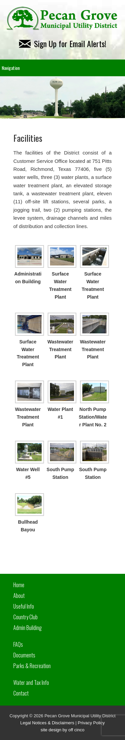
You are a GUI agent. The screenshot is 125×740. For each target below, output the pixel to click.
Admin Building (27, 628)
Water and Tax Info (31, 682)
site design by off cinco (62, 729)
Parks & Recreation (32, 666)
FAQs (18, 644)
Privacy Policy (91, 722)
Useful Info (23, 606)
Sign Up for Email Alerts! (62, 43)
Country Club (25, 617)
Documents (24, 655)
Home (18, 585)
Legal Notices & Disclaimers (47, 722)
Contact (21, 693)
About (19, 596)
